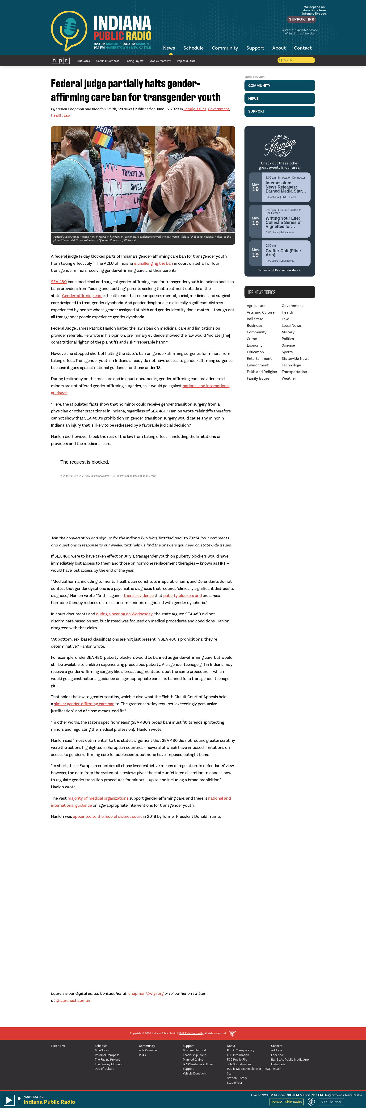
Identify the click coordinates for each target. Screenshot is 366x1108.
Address (276, 1050)
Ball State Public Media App (290, 1059)
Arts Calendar (148, 1050)
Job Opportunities (239, 1064)
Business (254, 325)
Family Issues (195, 109)
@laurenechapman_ (74, 1000)
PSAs (142, 1055)
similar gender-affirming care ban (84, 704)
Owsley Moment (160, 61)
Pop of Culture (186, 61)
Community (225, 48)
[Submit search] (280, 61)
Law (67, 115)
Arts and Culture (261, 312)
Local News (291, 325)
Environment (258, 365)
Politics (288, 338)
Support (255, 48)
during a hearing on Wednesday (124, 614)
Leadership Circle (194, 1055)
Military (288, 332)
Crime (252, 338)
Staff (230, 1073)
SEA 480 (59, 282)
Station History (237, 1078)
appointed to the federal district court (107, 816)
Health (56, 115)
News (169, 48)
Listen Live (58, 1046)
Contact (303, 48)
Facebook (278, 1055)
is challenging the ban (153, 263)
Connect (276, 1046)
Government (218, 109)
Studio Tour (234, 1082)
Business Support (194, 1050)
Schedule (193, 48)
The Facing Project (107, 1059)
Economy (254, 345)
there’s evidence (139, 595)
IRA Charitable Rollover (198, 1064)
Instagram (278, 1064)
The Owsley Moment (109, 1064)
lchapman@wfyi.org (145, 993)
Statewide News (295, 358)
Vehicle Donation (194, 1073)
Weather (289, 378)
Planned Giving (193, 1059)
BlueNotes (83, 61)
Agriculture (256, 305)
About (279, 48)
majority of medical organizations (97, 798)
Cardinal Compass (107, 61)
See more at (279, 270)
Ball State (255, 319)
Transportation (294, 371)
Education (255, 352)
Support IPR (298, 20)
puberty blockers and (182, 595)
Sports (287, 352)
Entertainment (259, 358)
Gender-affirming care (82, 295)
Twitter (276, 1068)
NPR (60, 61)
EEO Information (238, 1055)
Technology (291, 365)
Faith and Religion (262, 371)
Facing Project (134, 61)
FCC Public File (237, 1059)
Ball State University (191, 1033)
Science (288, 345)
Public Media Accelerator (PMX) (248, 1068)
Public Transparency (240, 1050)
